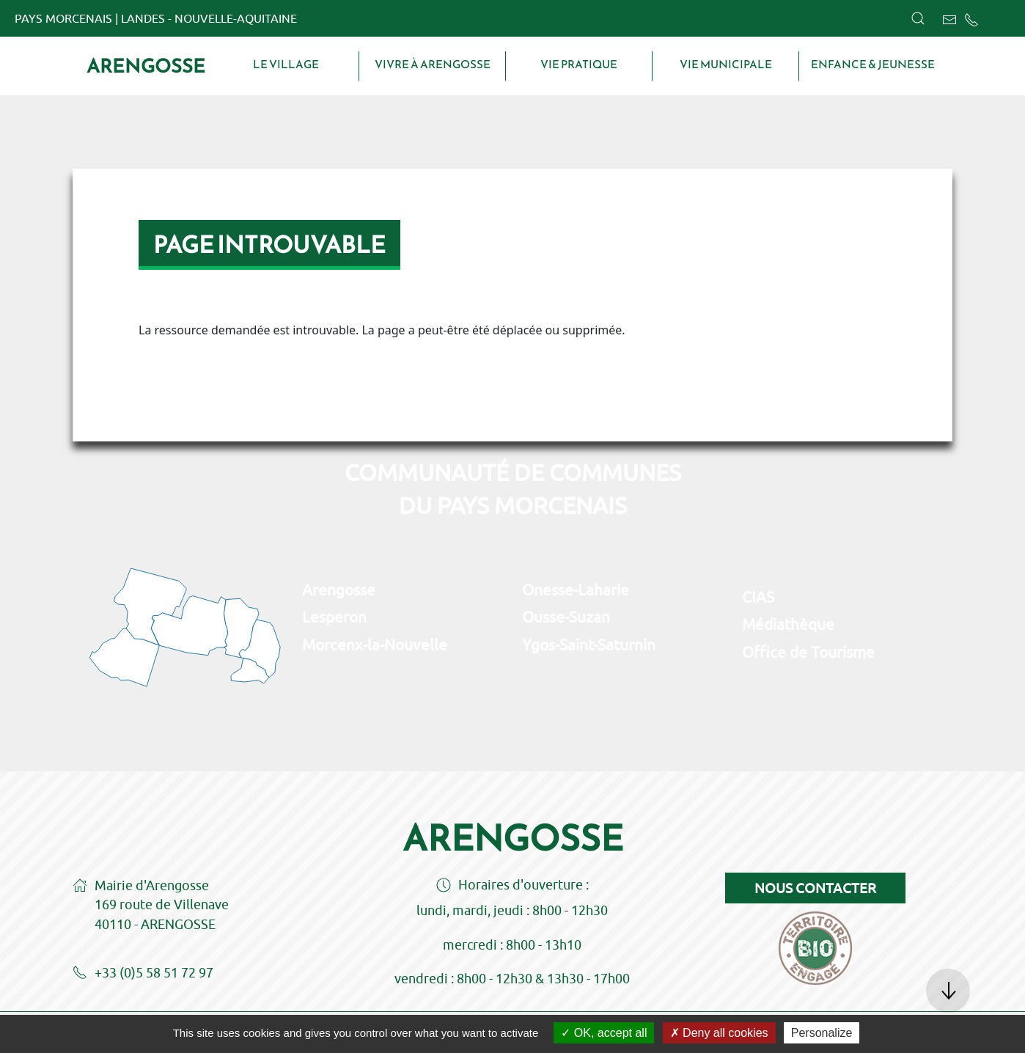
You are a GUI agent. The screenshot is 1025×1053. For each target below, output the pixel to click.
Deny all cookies (719, 1033)
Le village (286, 64)
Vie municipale (726, 64)
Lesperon (334, 616)
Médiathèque (788, 624)
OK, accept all (604, 1033)
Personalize (822, 1033)
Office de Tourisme (808, 652)
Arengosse (146, 66)
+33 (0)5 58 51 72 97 (143, 974)
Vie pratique (578, 64)
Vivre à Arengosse (433, 64)
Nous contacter (815, 888)
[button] (918, 18)
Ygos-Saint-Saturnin (588, 644)
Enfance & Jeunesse (873, 64)
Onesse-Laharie (575, 589)
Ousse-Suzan (566, 616)
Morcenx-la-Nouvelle (374, 644)
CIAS (758, 597)
